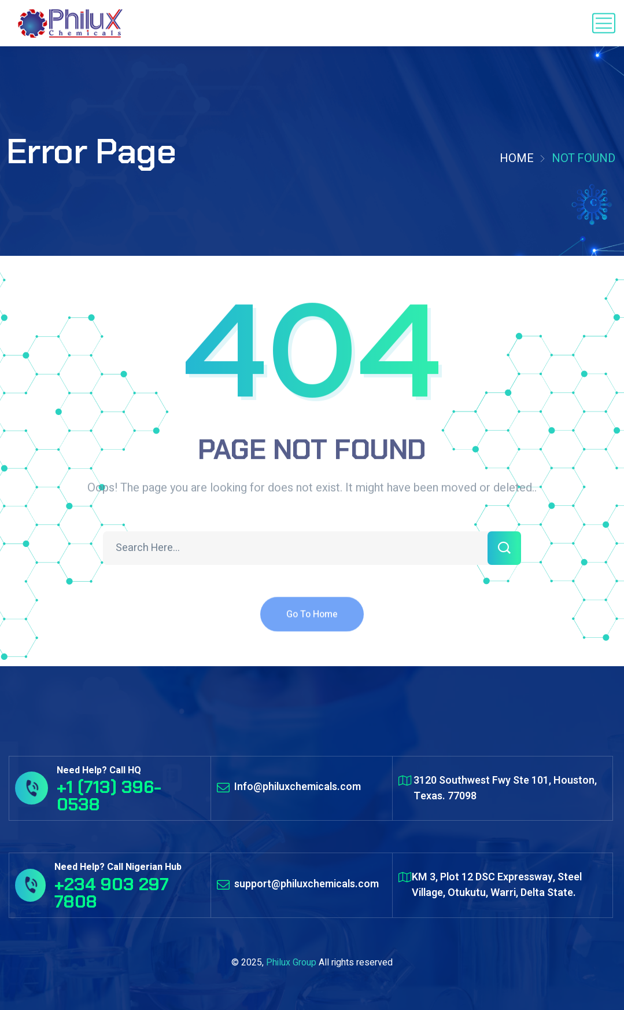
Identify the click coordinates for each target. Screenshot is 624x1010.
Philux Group (291, 962)
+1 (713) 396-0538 (109, 796)
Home (517, 158)
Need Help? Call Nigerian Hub (118, 867)
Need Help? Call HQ (99, 770)
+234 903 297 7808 (111, 893)
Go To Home (312, 622)
